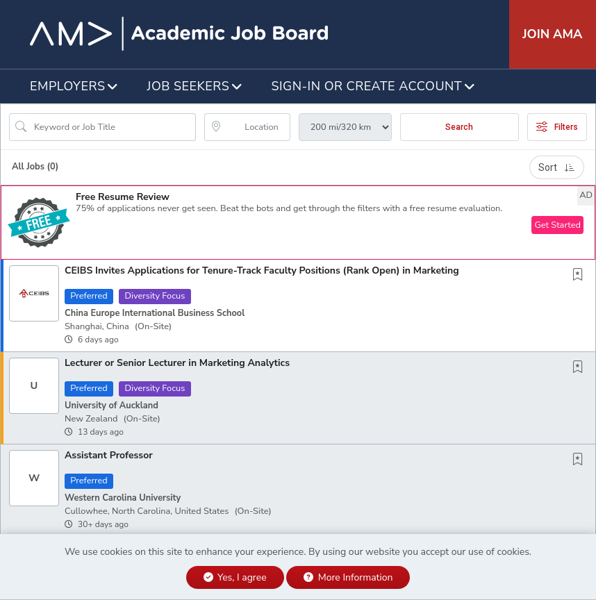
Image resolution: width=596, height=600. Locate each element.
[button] (298, 222)
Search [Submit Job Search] (459, 127)
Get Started (557, 225)
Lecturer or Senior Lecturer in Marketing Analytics (177, 362)
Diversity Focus (154, 296)
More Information (348, 577)
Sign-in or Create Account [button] (366, 86)
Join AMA (552, 34)
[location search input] (257, 127)
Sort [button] (556, 167)
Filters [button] (557, 127)
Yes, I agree (235, 577)
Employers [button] (68, 86)
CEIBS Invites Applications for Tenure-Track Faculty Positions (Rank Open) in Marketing (262, 270)
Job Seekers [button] (188, 86)
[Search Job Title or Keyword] (112, 127)
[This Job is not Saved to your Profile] (581, 275)
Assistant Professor (109, 455)
